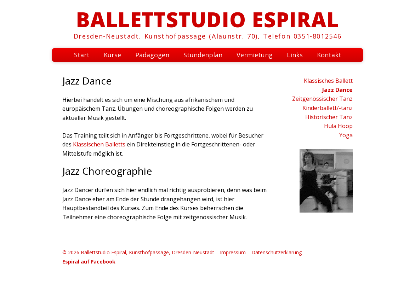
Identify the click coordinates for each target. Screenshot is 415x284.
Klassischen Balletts (99, 144)
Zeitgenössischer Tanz (322, 99)
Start (82, 55)
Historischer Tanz (329, 117)
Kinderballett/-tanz (327, 108)
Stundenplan (202, 55)
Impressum (233, 252)
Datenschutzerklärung (276, 252)
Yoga (346, 135)
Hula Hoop (338, 126)
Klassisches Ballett (328, 81)
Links (295, 55)
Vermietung (255, 55)
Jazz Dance (337, 90)
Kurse (112, 55)
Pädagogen (152, 55)
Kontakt (329, 55)
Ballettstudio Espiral (207, 19)
